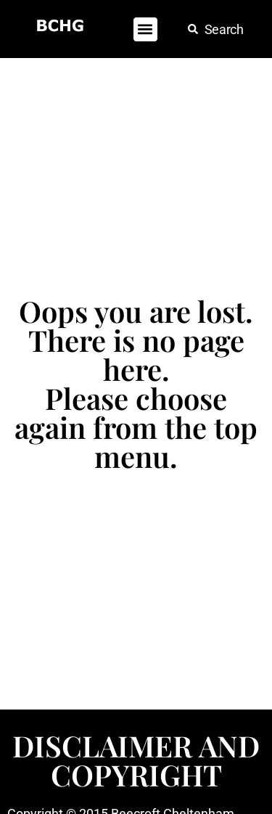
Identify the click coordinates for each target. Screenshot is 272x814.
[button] (145, 29)
